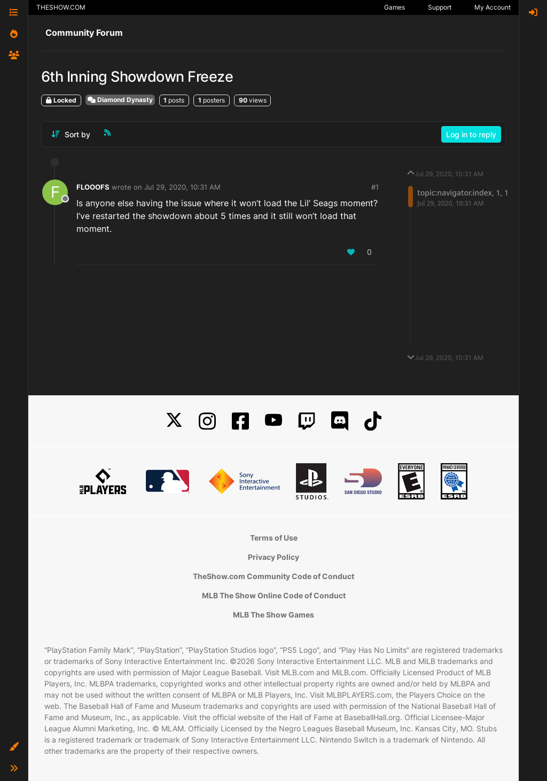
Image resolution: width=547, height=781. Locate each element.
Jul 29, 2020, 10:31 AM (182, 187)
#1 (375, 187)
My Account (492, 7)
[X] (174, 421)
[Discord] (339, 421)
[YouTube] (273, 421)
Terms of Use (274, 537)
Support (439, 7)
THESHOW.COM (60, 7)
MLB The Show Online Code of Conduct (274, 595)
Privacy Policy (273, 556)
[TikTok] (372, 421)
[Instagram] (207, 421)
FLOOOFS (93, 187)
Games (394, 7)
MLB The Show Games (273, 614)
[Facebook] (240, 421)
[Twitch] (306, 421)
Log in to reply (471, 134)
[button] (14, 746)
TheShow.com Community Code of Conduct (273, 576)
